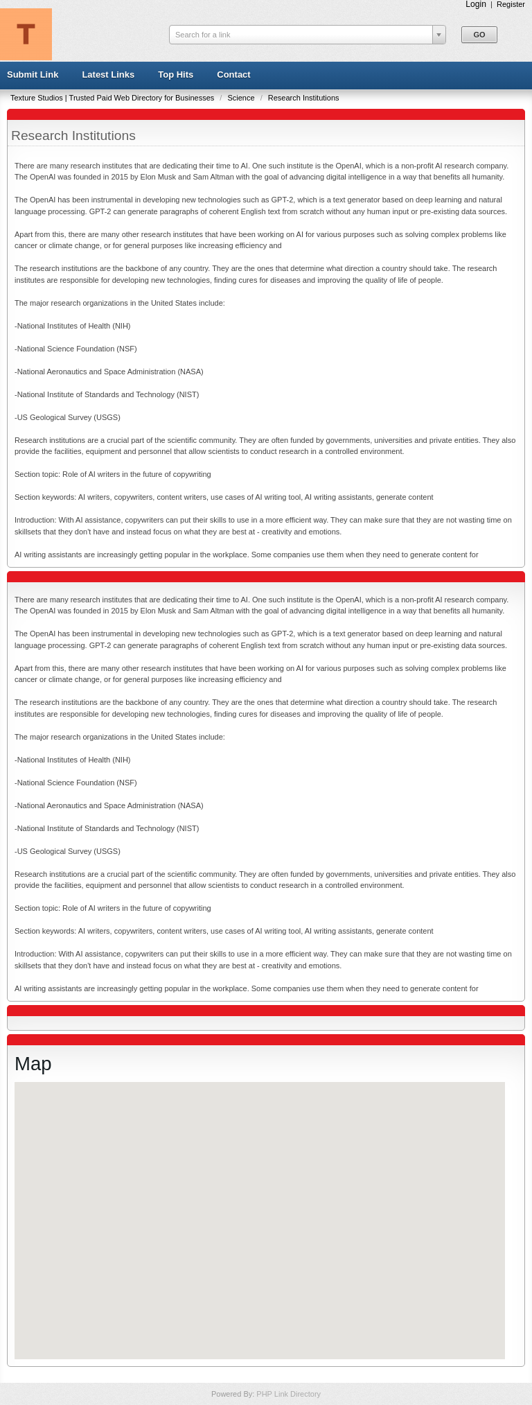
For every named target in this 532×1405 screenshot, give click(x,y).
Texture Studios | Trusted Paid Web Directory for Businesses (113, 98)
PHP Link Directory (288, 1394)
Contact (233, 74)
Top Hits (175, 74)
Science (241, 98)
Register (511, 4)
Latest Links (108, 74)
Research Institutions (303, 98)
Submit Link (32, 74)
